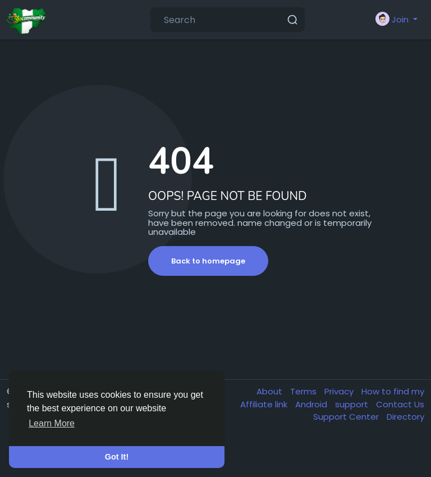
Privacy (340, 391)
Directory (405, 417)
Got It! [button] (117, 456)
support (352, 404)
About (270, 391)
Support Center (347, 417)
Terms (304, 391)
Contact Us (400, 404)
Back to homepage (208, 261)
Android (312, 404)
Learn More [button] (52, 423)
